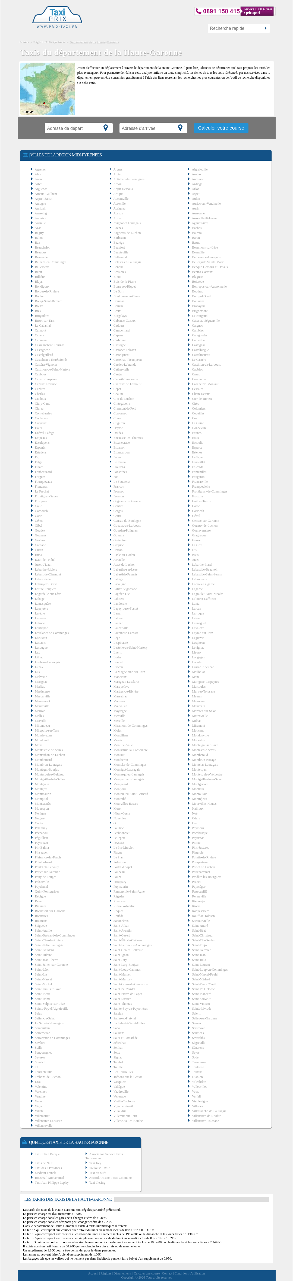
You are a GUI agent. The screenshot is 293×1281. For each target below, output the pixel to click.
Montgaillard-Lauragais (129, 779)
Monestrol (198, 740)
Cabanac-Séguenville (206, 321)
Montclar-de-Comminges (130, 765)
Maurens (119, 701)
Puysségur (198, 887)
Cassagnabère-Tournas (49, 345)
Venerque (120, 1096)
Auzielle (40, 223)
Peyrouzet (41, 843)
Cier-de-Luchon (124, 399)
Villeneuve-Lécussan (48, 1121)
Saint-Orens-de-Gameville (131, 984)
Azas (38, 228)
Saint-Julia (199, 960)
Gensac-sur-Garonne (205, 521)
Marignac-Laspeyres (205, 682)
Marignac (41, 682)
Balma (39, 238)
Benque (119, 267)
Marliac (40, 686)
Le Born (119, 291)
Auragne (40, 203)
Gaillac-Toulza (201, 501)
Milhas (196, 721)
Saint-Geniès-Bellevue (128, 950)
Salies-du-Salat (45, 1018)
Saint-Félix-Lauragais (49, 945)
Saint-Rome (43, 999)
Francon (119, 486)
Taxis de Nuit (43, 1163)
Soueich (40, 1062)
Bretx (117, 311)
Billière (40, 277)
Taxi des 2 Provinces (48, 1168)
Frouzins (197, 496)
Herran (118, 550)
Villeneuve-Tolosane (205, 1121)
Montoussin (199, 794)
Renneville (199, 896)
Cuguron (119, 423)
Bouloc (40, 296)
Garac (196, 506)
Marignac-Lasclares (126, 682)
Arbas (39, 184)
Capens (118, 335)
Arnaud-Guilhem (46, 194)
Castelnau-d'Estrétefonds (51, 360)
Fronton (119, 496)
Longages (198, 657)
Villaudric (120, 1111)
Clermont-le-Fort (125, 408)
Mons (38, 745)
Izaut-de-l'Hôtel (45, 560)
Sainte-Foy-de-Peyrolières (131, 1008)
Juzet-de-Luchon (125, 565)
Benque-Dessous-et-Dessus (210, 267)
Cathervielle (122, 369)
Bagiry (39, 233)
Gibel (38, 525)
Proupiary (120, 882)
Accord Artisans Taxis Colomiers (110, 1178)
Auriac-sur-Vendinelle (206, 203)
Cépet (117, 389)
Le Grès (197, 545)
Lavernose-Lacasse (126, 633)
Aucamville (120, 199)
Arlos (195, 189)
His (194, 550)
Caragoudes (199, 335)
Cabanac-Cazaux (125, 321)
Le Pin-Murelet (124, 847)
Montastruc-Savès (204, 750)
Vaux (195, 1091)
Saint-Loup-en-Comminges (210, 969)
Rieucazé (119, 901)
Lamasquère (43, 604)
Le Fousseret (122, 482)
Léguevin (198, 638)
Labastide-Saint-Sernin (207, 574)
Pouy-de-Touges (45, 877)
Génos (39, 521)
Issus (195, 555)
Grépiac (119, 545)
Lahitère (119, 599)
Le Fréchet (42, 491)
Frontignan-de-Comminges (209, 491)
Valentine (41, 1087)
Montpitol (41, 799)
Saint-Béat (199, 930)
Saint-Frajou (200, 945)
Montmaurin (43, 794)
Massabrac (120, 696)
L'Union (197, 1077)
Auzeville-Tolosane (205, 218)
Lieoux (196, 652)
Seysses (40, 1057)
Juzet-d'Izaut (43, 565)
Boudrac (197, 291)
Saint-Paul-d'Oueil (204, 984)
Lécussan (41, 638)
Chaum (118, 394)
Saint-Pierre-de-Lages (128, 994)
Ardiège (197, 184)
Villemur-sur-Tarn (125, 1116)
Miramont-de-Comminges (130, 726)
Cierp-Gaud (43, 403)
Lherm (118, 652)
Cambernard (122, 330)
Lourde (196, 662)
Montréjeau (199, 799)
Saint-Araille (43, 930)
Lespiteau (198, 643)
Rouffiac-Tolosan (203, 916)
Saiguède (41, 926)
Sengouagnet (43, 1052)
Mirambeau (42, 726)
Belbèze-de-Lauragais (206, 257)
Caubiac (197, 369)
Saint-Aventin (122, 930)
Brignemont (199, 311)
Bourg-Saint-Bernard (48, 301)
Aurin (196, 208)
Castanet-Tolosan (125, 350)
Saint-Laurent (201, 965)
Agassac (40, 169)
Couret (118, 418)
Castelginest (122, 355)
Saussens (198, 1033)
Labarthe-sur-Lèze (125, 569)
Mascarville (43, 696)
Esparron (119, 447)
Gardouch (41, 511)
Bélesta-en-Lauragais (127, 262)
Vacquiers (120, 1082)
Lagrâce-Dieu (122, 594)
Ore (194, 823)
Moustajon (42, 808)
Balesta (196, 233)
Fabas (117, 457)
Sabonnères (121, 921)
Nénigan (40, 813)
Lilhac (39, 657)
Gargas (118, 511)
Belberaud (120, 257)
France (24, 41)
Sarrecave (198, 1028)
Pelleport (119, 838)
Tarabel (118, 1062)
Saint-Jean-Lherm (46, 960)
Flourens (119, 467)
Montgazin (42, 784)
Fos (116, 477)
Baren (196, 238)
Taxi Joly (95, 1163)
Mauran (197, 696)
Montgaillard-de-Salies (50, 779)
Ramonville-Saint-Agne (129, 891)
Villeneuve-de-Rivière (206, 1116)
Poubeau (119, 872)
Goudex (40, 530)
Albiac (117, 174)
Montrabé (120, 799)
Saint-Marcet (43, 979)
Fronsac (119, 491)
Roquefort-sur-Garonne (50, 911)
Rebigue (40, 896)
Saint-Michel (43, 984)
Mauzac (40, 711)
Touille (118, 1067)
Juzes (195, 560)
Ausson (118, 213)
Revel (39, 901)
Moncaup (198, 730)
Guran (39, 550)
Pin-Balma (42, 847)
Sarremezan (43, 1033)
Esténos (197, 452)
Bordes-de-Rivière (47, 291)
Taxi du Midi (97, 1173)
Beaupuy (41, 252)
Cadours (119, 325)
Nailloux (197, 808)
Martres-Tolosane (203, 691)
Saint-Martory (123, 979)
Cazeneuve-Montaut (205, 384)
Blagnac (197, 277)
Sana (117, 1028)
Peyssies (119, 843)
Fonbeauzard (43, 472)
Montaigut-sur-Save (205, 745)
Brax (38, 311)
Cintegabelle (122, 403)
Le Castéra (199, 360)
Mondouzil (42, 740)
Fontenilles (199, 472)
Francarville (200, 482)
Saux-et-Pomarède (126, 1038)
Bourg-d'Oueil (201, 296)
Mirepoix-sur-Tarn (47, 730)
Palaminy (41, 828)
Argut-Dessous (123, 189)
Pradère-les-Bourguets (206, 877)
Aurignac (119, 208)
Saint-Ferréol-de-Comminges (133, 945)
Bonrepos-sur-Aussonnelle (209, 286)
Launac (118, 623)
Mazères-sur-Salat (204, 711)
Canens (40, 335)
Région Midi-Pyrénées (49, 41)
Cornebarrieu (43, 413)
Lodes (117, 657)
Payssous (198, 828)
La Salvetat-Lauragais (49, 1023)
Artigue (118, 194)
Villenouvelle (43, 1126)
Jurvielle (119, 560)
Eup (37, 457)
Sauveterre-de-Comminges (52, 1038)
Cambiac (198, 330)
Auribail (40, 208)
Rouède (119, 916)
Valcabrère (199, 1082)
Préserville (42, 882)
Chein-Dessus (201, 394)
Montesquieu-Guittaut (49, 774)
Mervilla (40, 721)
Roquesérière (200, 911)
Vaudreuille (121, 1091)
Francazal (41, 486)
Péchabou (41, 833)
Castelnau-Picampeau (128, 360)
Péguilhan (41, 838)
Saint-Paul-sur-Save (48, 989)
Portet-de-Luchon (203, 867)
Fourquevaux (43, 482)
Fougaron (198, 477)
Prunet (196, 882)
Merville (119, 721)
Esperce (197, 447)
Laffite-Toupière (45, 589)
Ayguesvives (200, 223)
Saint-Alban (121, 926)
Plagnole (197, 852)
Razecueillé (199, 891)
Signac (118, 1057)
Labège (118, 579)
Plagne (118, 852)
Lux (37, 672)
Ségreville (198, 1043)
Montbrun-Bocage (204, 760)
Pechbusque (199, 833)
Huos (38, 555)
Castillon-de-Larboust (206, 364)
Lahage (40, 599)
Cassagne (120, 345)
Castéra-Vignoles (46, 364)
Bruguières (42, 316)
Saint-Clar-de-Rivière (49, 940)
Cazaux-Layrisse (46, 384)
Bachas (118, 228)
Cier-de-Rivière (202, 399)
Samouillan (42, 1028)
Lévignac (198, 647)
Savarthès (198, 1038)
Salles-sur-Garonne (204, 1018)
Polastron (120, 862)
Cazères (40, 389)
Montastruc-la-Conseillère (131, 750)
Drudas (118, 433)
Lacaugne (120, 584)
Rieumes (40, 906)
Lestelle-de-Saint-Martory (130, 647)
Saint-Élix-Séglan (203, 940)
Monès (118, 740)
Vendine (40, 1096)
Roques (118, 911)
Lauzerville (121, 628)
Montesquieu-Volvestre (207, 774)
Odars (196, 818)
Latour (196, 618)
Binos (117, 277)
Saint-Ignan (121, 955)
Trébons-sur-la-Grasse (128, 1077)
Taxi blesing (97, 1183)
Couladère (41, 418)
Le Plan (119, 857)
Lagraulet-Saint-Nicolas (207, 594)
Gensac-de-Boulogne (127, 521)
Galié (38, 506)
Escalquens (42, 443)
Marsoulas (199, 686)
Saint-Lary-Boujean (126, 965)
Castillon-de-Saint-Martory (53, 369)
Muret (117, 808)
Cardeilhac (199, 340)
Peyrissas (198, 838)
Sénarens (198, 1048)
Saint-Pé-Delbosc (203, 989)
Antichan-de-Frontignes (128, 179)
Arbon (117, 184)
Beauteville (121, 252)
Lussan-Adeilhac (203, 667)
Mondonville (200, 735)
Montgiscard (200, 784)
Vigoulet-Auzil (123, 1106)
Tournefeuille (43, 1072)
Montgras (41, 789)
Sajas (38, 1013)
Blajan (39, 282)
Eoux (195, 438)
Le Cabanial (43, 325)
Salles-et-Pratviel (125, 1018)
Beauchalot (42, 247)
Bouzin (118, 306)
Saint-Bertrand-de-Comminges (55, 935)
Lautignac (41, 628)
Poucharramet (201, 872)
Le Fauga (120, 462)
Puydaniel (41, 887)
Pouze (117, 877)
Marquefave (121, 686)
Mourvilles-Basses (126, 804)
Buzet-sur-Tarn (45, 321)
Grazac (196, 540)
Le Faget (197, 457)
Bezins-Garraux (202, 272)
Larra (117, 613)
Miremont (198, 726)
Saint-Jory (120, 960)
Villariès (197, 1106)
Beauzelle (41, 257)
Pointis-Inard (43, 862)
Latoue (118, 618)
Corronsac (120, 413)
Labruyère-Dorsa (46, 584)
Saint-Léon (42, 969)
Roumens (41, 921)
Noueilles (120, 818)
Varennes (41, 1091)
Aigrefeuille (200, 169)
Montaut (119, 755)
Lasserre (40, 618)
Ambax (196, 174)
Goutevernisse (201, 530)
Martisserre (42, 691)
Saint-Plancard (201, 994)
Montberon (121, 760)
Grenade (40, 545)
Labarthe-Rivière (46, 569)
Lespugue (41, 647)
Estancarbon (122, 452)
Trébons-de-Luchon (48, 1077)
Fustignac (41, 501)
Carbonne (120, 340)
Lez (37, 652)
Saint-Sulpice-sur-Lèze (50, 1004)
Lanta (195, 604)
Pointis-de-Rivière (204, 857)
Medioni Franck (45, 1173)
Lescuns (40, 643)
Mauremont (42, 701)
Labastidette (43, 579)
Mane (195, 677)
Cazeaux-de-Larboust (127, 384)
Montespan (199, 769)
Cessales (197, 389)
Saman (196, 1023)
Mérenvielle (200, 716)
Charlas (40, 394)
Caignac (197, 325)
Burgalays (120, 316)
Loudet (118, 662)
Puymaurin (121, 887)
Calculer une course (147, 1273)
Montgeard (121, 784)
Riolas (196, 906)
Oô (116, 823)
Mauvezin (198, 706)
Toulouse (198, 1067)
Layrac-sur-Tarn (202, 633)
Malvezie (41, 677)
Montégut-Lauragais (127, 769)
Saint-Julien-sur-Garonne (51, 965)
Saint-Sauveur (201, 999)
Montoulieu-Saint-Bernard (131, 794)
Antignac (198, 179)
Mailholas (198, 672)
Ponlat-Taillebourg (47, 867)
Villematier (42, 1116)
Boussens (198, 301)
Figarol (40, 467)
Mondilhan (121, 735)
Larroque (198, 613)
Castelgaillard (44, 355)
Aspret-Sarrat (43, 199)
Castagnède (42, 350)
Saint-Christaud (202, 935)
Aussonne (198, 213)
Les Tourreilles (123, 1072)
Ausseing (41, 213)
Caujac (118, 374)
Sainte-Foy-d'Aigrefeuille (51, 1008)
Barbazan (120, 238)
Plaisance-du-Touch (48, 857)
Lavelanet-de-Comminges (52, 633)
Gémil (196, 516)
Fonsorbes (120, 472)
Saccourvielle (201, 921)
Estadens (41, 452)
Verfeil (196, 1096)
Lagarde (197, 589)
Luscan (118, 667)
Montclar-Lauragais (205, 765)
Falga (38, 462)
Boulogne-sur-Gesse (127, 296)
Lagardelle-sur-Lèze (48, 594)
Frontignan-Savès (46, 496)
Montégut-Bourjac (47, 769)
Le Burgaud (199, 316)
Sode (195, 1057)
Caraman (41, 340)
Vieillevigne (200, 1101)
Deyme (118, 428)
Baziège (119, 242)
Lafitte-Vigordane (125, 589)
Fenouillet (198, 462)
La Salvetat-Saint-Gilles (129, 1023)
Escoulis (197, 443)
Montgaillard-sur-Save (206, 779)
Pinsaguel (41, 852)
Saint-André (200, 926)
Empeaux (41, 438)
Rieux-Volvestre (124, 906)
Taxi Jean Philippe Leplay (52, 1183)
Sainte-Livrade (201, 1008)
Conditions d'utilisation (190, 1273)
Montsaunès (43, 804)
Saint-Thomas (123, 1004)
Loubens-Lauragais (47, 662)
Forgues (40, 477)
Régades (119, 896)
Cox (194, 418)
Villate (39, 1111)
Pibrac (196, 843)
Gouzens (40, 535)
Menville (119, 716)
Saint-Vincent (201, 1004)
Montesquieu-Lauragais (129, 774)
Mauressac (199, 701)
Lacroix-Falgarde (203, 584)
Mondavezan (43, 735)
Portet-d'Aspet (123, 867)
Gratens (40, 540)
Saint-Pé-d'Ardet (124, 989)
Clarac (39, 408)
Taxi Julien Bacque (47, 1154)
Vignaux (40, 1106)
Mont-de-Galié (123, 745)
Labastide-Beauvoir (205, 569)
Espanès (40, 447)
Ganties (119, 506)
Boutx (39, 306)
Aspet (196, 194)
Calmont (40, 330)
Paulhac (119, 828)
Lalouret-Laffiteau (204, 599)
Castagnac (198, 345)
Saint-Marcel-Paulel (205, 974)
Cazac (196, 374)
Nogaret (40, 818)
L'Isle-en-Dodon (124, 555)
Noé (194, 813)
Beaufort (119, 247)
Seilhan (118, 1048)
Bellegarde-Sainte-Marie (208, 262)
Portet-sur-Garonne (47, 872)
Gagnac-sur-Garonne (127, 501)
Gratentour (121, 540)
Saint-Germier (201, 950)
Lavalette (198, 628)
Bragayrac (198, 306)
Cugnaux (41, 423)
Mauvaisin (120, 706)
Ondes (39, 823)
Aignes (117, 169)
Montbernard (43, 760)
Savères (40, 1043)
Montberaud (200, 755)
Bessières (120, 272)
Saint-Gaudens (44, 950)
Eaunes (196, 433)
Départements (123, 1273)
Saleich (118, 1013)
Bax (37, 242)
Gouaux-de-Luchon (205, 525)
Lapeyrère (41, 608)
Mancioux (120, 677)
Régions (105, 1273)
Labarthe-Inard (202, 565)
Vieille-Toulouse (124, 1101)
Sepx (117, 1052)
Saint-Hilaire (43, 955)
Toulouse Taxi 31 (100, 1168)
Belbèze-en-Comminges (51, 262)
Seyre (195, 1052)
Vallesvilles (199, 1087)
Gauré (117, 516)
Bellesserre (42, 267)
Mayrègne (120, 711)
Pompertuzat (200, 862)
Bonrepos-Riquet (125, 286)
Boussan (119, 301)
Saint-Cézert (122, 935)
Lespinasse (121, 643)
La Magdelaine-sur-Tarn (129, 672)
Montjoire (120, 789)
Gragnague (199, 535)
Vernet (39, 1101)
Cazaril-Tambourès (126, 379)
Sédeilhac (120, 1043)
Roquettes (41, 916)
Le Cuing (198, 423)
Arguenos (41, 189)
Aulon (196, 199)
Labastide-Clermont (48, 574)
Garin (38, 516)
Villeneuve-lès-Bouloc (128, 1121)
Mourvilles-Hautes (204, 804)
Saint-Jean (199, 955)
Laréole (40, 613)
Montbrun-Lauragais (48, 765)
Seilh (38, 1048)
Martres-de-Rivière (126, 691)
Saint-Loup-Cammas (127, 969)
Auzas (117, 218)
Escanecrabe (122, 443)
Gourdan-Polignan (126, 530)
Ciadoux (40, 399)
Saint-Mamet (122, 974)
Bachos (196, 228)
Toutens (197, 1072)
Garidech (198, 511)
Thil (37, 1067)
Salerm (196, 1013)
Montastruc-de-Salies (49, 750)
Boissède (198, 282)
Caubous (40, 374)
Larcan (196, 608)
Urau (38, 1082)
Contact (167, 1273)
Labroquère (199, 579)
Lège (117, 638)
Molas (118, 730)
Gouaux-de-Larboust (127, 525)
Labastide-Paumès (125, 574)
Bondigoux (42, 286)
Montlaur (198, 789)
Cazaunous (199, 379)
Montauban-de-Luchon (50, 755)
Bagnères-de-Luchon (127, 233)
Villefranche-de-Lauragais (209, 1111)
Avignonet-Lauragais (127, 223)
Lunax (39, 667)
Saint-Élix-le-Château (128, 940)
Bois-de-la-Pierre (125, 282)
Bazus (196, 242)
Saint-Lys (41, 974)
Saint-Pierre (43, 994)
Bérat (38, 272)
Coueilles (198, 413)
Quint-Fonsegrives (47, 891)
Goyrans (119, 535)
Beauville (198, 252)
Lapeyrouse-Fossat (126, 608)
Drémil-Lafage (44, 433)
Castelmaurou (201, 355)
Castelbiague (200, 350)
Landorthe (120, 604)
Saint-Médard (201, 979)
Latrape (40, 623)
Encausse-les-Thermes (128, 438)
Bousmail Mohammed (49, 1178)
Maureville (42, 706)
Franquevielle (201, 486)
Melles (39, 716)
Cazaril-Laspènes (46, 379)
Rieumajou (199, 901)
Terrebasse (199, 1062)
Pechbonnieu (122, 833)
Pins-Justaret (200, 847)
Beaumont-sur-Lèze (205, 247)
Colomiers (199, 408)
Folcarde (197, 467)
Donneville (199, 428)
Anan (38, 179)
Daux (38, 428)
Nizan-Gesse (122, 813)
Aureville (119, 203)
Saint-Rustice (122, 999)
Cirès (195, 403)
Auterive (40, 218)
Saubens (119, 1033)
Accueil (93, 1273)
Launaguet (199, 623)
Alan (38, 174)
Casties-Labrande (125, 364)
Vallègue (119, 1087)
